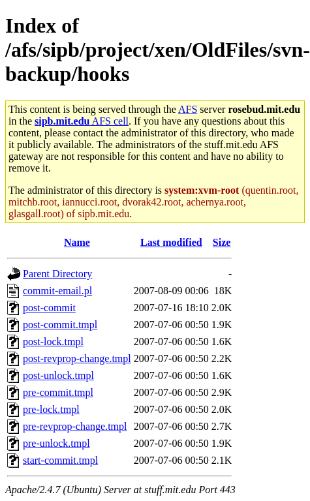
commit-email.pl (57, 290)
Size (222, 242)
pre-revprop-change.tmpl (75, 426)
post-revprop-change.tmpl (77, 358)
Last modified (171, 242)
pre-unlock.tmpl (56, 443)
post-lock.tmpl (53, 341)
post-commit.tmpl (60, 324)
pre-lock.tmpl (51, 409)
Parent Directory (57, 273)
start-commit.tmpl (60, 460)
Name (77, 242)
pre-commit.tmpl (58, 392)
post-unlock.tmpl (58, 375)
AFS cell (82, 121)
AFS (187, 109)
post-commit (49, 307)
